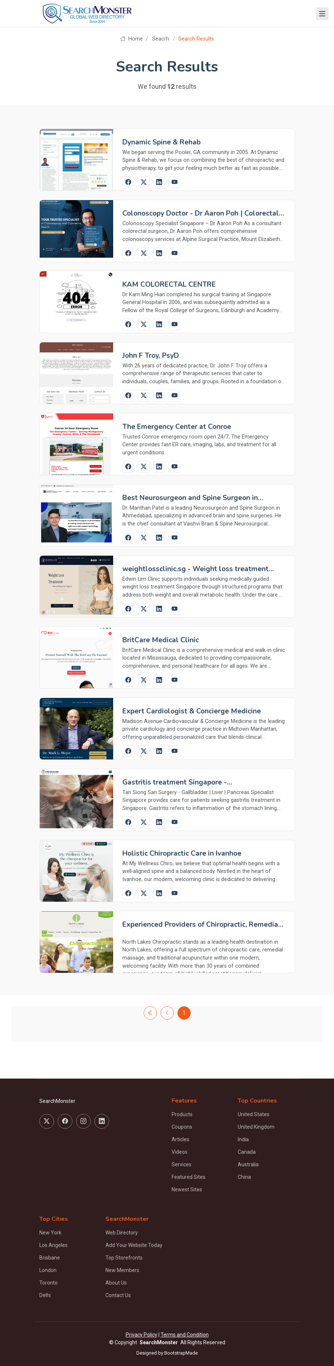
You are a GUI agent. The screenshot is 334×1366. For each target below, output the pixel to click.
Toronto (48, 1282)
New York (50, 1232)
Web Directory (121, 1232)
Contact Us (118, 1295)
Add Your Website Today (133, 1245)
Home (131, 39)
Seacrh (160, 39)
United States (253, 1114)
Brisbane (49, 1257)
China (244, 1177)
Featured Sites (188, 1177)
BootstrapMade (181, 1353)
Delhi (45, 1295)
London (48, 1270)
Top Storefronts (124, 1257)
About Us (116, 1282)
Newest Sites (187, 1189)
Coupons (182, 1126)
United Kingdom (256, 1126)
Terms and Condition (185, 1335)
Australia (248, 1164)
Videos (179, 1151)
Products (182, 1114)
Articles (180, 1139)
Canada (247, 1151)
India (243, 1139)
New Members (122, 1270)
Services (181, 1164)
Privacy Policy (141, 1335)
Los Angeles (53, 1245)
